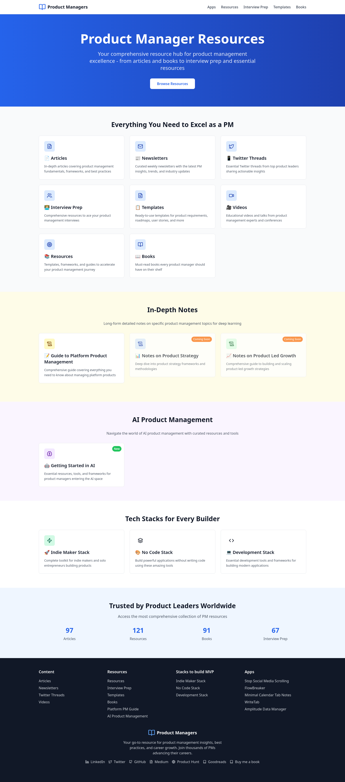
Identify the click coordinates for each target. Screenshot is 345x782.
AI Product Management (127, 716)
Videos (44, 702)
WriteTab (252, 702)
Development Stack (192, 695)
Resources (229, 7)
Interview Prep (256, 7)
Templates (282, 7)
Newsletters (48, 688)
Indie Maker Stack (191, 681)
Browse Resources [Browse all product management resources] (172, 83)
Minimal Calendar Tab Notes (268, 695)
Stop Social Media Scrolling (267, 681)
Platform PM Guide (123, 709)
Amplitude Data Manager (265, 709)
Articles (45, 681)
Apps (211, 7)
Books (301, 7)
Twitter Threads (51, 695)
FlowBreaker (255, 688)
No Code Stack (188, 688)
